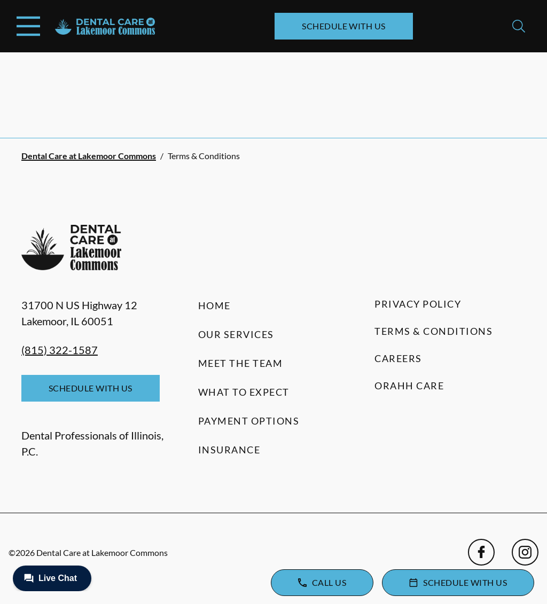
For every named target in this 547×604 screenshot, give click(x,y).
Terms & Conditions (433, 331)
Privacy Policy (417, 304)
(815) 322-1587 (59, 349)
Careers (398, 358)
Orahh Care (409, 385)
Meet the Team (240, 363)
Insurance (229, 450)
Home (214, 305)
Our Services (236, 334)
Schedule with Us (344, 26)
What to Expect (244, 392)
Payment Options (249, 421)
